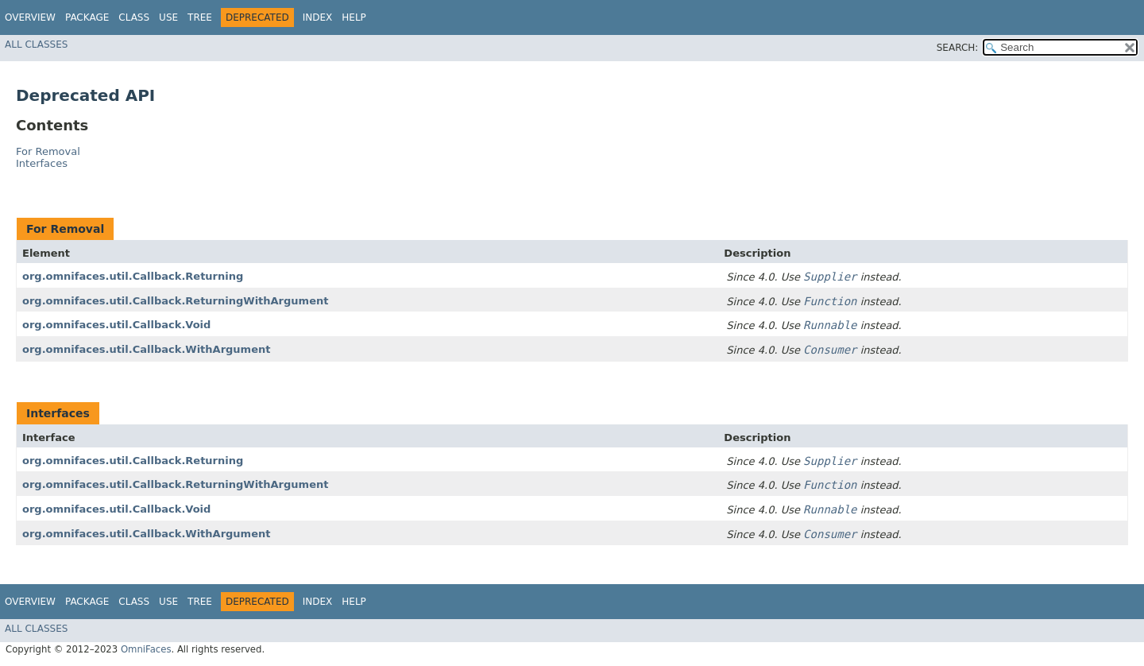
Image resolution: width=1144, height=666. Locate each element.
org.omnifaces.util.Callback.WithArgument (146, 349)
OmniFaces (146, 649)
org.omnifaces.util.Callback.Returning (132, 276)
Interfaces (42, 163)
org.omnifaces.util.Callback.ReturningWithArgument (175, 301)
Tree (199, 17)
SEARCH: (958, 47)
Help (354, 17)
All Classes (36, 44)
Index (318, 17)
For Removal (48, 151)
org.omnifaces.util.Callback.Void (116, 325)
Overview (30, 17)
